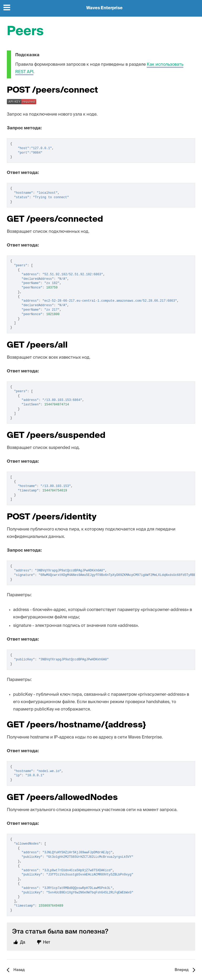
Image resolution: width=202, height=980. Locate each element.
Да (22, 942)
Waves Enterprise (104, 8)
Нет (46, 942)
